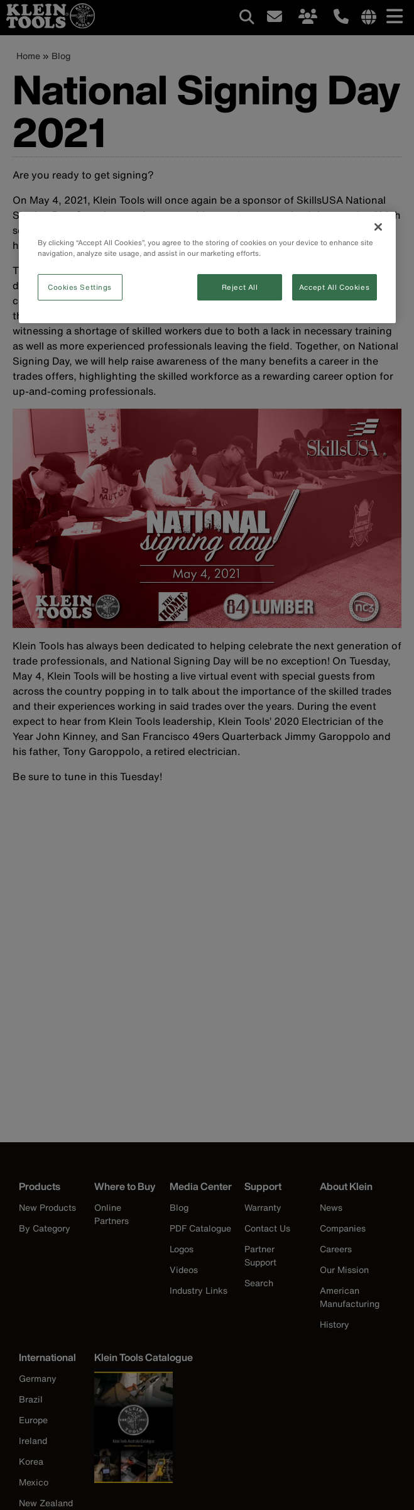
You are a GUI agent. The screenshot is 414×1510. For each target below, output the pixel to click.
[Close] (378, 227)
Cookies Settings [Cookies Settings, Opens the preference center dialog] (80, 287)
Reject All (240, 287)
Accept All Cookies (334, 287)
